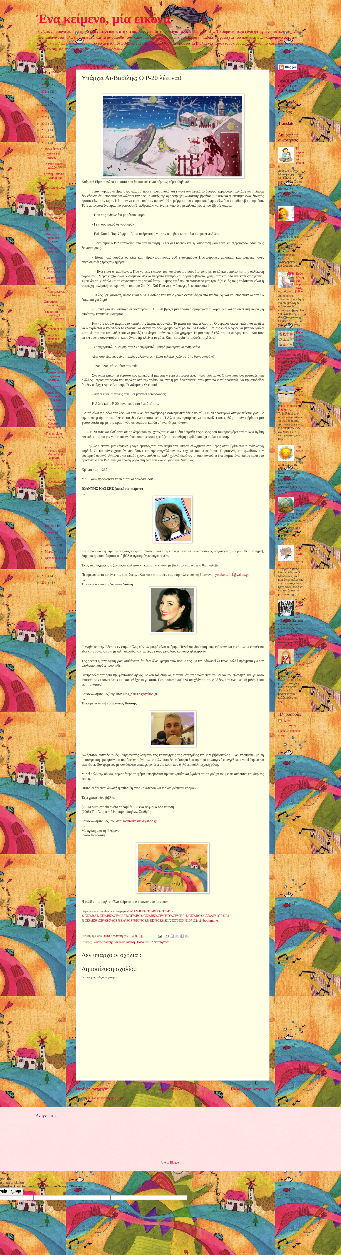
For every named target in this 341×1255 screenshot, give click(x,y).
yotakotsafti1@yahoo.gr (232, 574)
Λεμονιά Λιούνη (125, 942)
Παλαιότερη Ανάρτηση (250, 1089)
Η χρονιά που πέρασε (52, 155)
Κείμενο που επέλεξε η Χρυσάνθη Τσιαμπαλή (52, 422)
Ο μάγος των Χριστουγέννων (55, 269)
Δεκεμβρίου (52, 148)
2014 (44, 582)
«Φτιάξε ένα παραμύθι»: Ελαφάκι (52, 237)
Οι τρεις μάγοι (52, 352)
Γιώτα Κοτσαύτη (289, 723)
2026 (44, 78)
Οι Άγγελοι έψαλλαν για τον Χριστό (53, 217)
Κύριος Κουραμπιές (53, 327)
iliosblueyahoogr (140, 694)
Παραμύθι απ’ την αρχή (299, 609)
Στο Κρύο (50, 194)
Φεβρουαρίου (53, 557)
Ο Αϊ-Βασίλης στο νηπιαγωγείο (55, 279)
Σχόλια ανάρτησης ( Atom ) (108, 1098)
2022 (44, 104)
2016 (44, 143)
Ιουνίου (50, 532)
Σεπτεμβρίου (53, 509)
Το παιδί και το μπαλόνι (53, 165)
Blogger (175, 1162)
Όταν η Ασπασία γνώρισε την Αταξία (54, 177)
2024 (44, 91)
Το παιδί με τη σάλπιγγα (52, 249)
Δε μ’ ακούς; (51, 488)
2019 (44, 123)
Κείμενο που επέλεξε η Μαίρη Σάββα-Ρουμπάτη (54, 453)
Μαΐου (49, 538)
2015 (44, 576)
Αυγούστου (52, 519)
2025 (44, 85)
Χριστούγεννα (160, 942)
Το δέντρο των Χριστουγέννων (55, 408)
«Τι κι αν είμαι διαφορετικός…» (55, 437)
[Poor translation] (16, 1191)
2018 (44, 130)
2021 (44, 111)
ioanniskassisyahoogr (140, 821)
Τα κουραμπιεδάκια (55, 259)
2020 (44, 117)
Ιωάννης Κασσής (103, 942)
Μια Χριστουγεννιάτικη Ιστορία (55, 291)
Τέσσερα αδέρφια (54, 187)
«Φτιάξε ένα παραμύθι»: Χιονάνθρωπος (54, 204)
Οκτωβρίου (52, 503)
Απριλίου (51, 545)
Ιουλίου (50, 525)
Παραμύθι (143, 942)
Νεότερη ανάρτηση (92, 1089)
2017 (44, 136)
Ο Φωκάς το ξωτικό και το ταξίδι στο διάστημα (54, 374)
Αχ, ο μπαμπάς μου (300, 502)
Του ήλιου (299, 448)
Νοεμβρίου (52, 496)
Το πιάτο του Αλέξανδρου (53, 360)
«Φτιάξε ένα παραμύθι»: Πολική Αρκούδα (52, 341)
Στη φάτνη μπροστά (51, 303)
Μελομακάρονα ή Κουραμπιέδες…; (54, 468)
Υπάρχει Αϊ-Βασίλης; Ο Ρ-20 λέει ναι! (54, 315)
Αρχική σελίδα (169, 1089)
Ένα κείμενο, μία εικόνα (103, 19)
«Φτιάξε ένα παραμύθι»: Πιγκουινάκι (53, 396)
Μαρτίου (51, 551)
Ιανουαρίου (52, 567)
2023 (44, 98)
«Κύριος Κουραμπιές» (54, 479)
